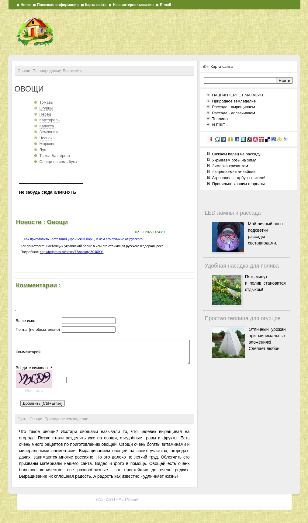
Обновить (34, 398)
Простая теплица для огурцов (243, 318)
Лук (43, 149)
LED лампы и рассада (233, 213)
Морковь (47, 143)
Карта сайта (96, 5)
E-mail (165, 5)
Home (26, 5)
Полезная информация (58, 5)
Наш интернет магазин (133, 5)
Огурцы (46, 108)
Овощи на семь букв (58, 161)
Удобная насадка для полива (242, 266)
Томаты (46, 102)
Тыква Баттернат (55, 155)
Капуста (47, 126)
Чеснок (46, 138)
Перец (45, 114)
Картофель (50, 120)
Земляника (50, 132)
